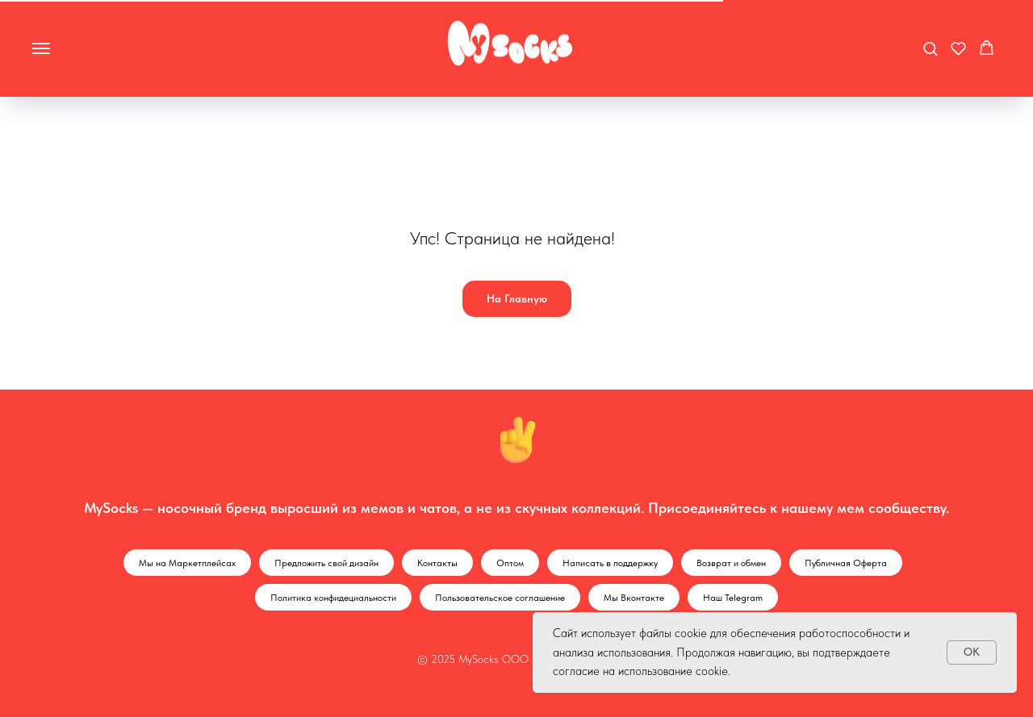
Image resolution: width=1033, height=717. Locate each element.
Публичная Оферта (846, 563)
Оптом (510, 563)
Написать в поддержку (610, 563)
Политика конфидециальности (333, 597)
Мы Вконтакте (634, 597)
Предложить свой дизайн (326, 563)
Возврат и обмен (731, 563)
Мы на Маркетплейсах (187, 563)
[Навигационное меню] (41, 48)
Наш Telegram (733, 597)
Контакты (437, 563)
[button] (930, 48)
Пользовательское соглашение (500, 597)
